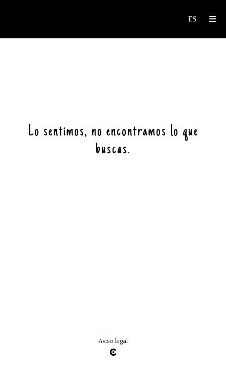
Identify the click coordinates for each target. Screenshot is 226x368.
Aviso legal (113, 341)
